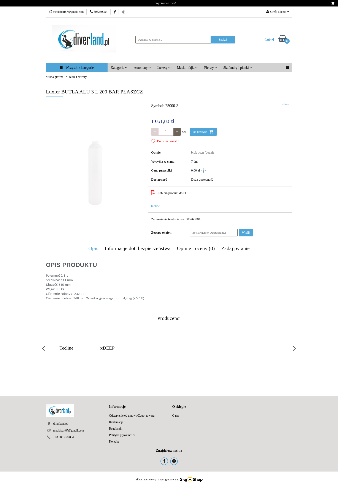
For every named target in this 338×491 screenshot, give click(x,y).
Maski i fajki (187, 67)
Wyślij (246, 232)
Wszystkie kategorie (77, 67)
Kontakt (114, 441)
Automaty (142, 67)
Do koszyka (203, 132)
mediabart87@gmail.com (68, 430)
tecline (155, 206)
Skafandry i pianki (237, 67)
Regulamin (115, 428)
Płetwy (210, 67)
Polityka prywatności (122, 435)
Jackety (164, 67)
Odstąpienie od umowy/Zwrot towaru (131, 415)
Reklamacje (116, 422)
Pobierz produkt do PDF (170, 192)
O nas (175, 415)
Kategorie (119, 67)
